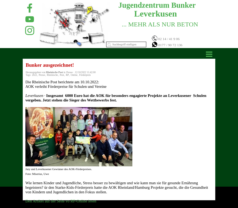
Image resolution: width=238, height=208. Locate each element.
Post (62, 75)
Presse (42, 75)
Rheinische (52, 75)
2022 (34, 75)
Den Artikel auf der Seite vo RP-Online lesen (60, 201)
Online (74, 75)
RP (67, 75)
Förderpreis (85, 75)
